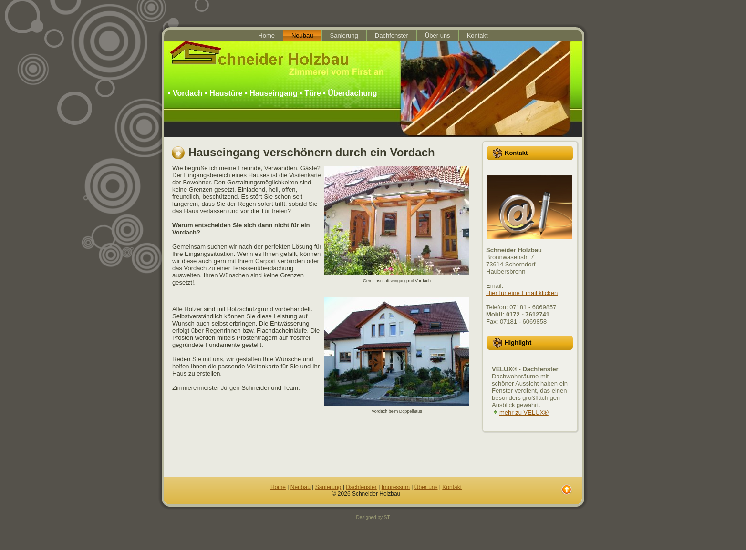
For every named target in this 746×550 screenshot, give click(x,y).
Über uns (426, 487)
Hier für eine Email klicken (522, 292)
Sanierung (328, 487)
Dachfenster (361, 487)
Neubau (300, 487)
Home (278, 487)
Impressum (396, 487)
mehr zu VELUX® (524, 412)
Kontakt (452, 487)
